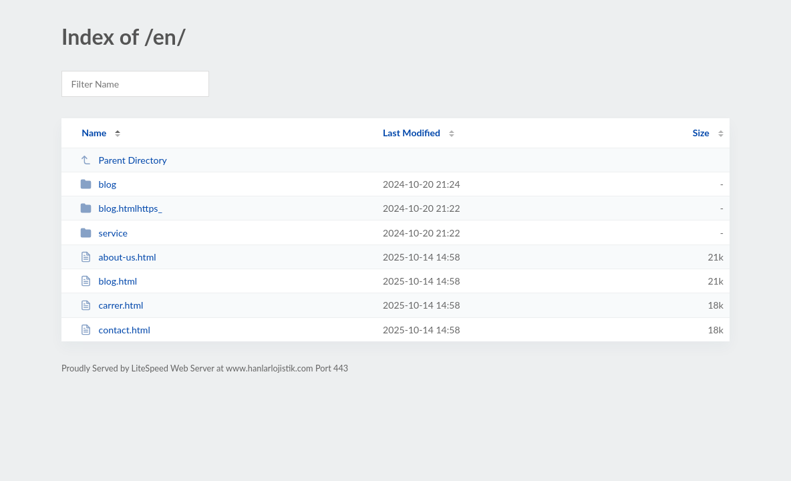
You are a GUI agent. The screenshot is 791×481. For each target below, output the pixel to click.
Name (94, 132)
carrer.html (111, 305)
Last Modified (411, 132)
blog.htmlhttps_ (121, 208)
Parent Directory (123, 160)
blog (98, 184)
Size (701, 132)
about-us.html (118, 257)
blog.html (108, 281)
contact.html (115, 329)
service (104, 232)
